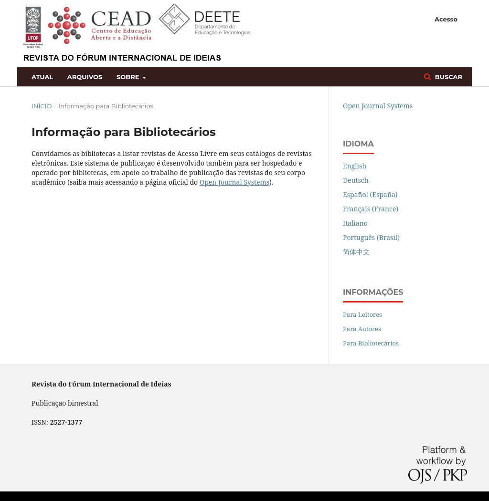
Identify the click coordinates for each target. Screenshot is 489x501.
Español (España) (370, 194)
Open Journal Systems (234, 182)
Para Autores (362, 328)
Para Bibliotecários (371, 343)
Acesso (446, 19)
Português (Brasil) (371, 237)
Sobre (129, 77)
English (354, 165)
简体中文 (356, 251)
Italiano (355, 223)
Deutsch (356, 180)
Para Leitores (362, 314)
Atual (42, 77)
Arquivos (84, 77)
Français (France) (370, 208)
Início (42, 106)
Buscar (447, 77)
